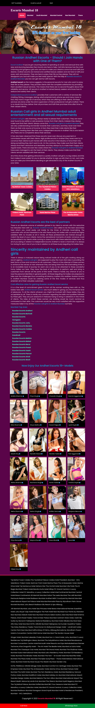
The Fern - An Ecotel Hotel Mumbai (59, 655)
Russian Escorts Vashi (21, 350)
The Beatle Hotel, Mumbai (58, 646)
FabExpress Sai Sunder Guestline (62, 624)
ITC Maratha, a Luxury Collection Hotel (39, 592)
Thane (80, 15)
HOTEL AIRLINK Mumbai (39, 624)
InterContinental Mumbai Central (68, 592)
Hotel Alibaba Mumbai (68, 621)
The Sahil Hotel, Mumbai (27, 672)
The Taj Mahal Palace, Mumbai (23, 684)
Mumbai (30, 15)
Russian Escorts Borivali (22, 314)
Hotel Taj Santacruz (23, 586)
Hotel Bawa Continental (20, 595)
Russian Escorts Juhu (21, 323)
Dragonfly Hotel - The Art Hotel (35, 646)
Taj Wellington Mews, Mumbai (32, 640)
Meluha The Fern (43, 678)
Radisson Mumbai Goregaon (29, 690)
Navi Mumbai (70, 15)
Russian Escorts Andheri (22, 310)
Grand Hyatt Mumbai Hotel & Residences (58, 690)
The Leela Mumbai (59, 595)
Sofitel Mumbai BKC (44, 684)
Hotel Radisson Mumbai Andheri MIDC (41, 598)
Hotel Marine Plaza (50, 583)
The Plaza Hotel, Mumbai (28, 659)
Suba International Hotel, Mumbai (31, 652)
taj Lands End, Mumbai (36, 681)
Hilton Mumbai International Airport (65, 678)
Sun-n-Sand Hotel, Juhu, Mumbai (62, 637)
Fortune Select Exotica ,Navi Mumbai (58, 615)
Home (22, 15)
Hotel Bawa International (57, 608)
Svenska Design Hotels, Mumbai (23, 678)
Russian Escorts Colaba (22, 329)
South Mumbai (41, 15)
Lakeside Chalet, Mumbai (39, 637)
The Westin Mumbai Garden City (53, 662)
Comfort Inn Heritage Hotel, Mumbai (63, 666)
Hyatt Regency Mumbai (72, 681)
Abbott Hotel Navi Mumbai (32, 615)
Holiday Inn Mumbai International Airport (65, 675)
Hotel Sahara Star (38, 586)
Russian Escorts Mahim (22, 338)
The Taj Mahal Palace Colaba (42, 580)
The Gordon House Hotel (64, 633)
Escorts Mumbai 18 (46, 698)
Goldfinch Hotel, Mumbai (39, 675)
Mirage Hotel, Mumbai (40, 666)
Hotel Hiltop (49, 589)
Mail (51, 3)
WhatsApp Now (71, 706)
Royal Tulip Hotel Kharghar (30, 612)
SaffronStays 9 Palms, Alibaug (44, 630)
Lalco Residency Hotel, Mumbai (58, 652)
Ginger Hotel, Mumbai (19, 637)
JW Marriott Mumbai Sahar (41, 595)
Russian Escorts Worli (21, 360)
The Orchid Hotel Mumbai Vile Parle (60, 586)
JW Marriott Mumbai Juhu (21, 608)
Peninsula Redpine (18, 598)
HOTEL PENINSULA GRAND (20, 666)
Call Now (23, 706)
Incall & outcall (35, 3)
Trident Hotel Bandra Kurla (33, 589)
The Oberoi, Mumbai (54, 681)
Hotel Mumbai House (31, 662)
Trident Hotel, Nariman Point (31, 583)
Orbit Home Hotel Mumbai (43, 633)
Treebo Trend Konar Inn (37, 627)
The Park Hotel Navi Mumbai (53, 612)
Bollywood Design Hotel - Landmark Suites (64, 627)
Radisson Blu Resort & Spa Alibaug (48, 604)
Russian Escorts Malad (21, 341)
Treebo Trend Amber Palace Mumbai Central (45, 618)
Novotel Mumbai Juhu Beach (22, 604)
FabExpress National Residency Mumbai (42, 621)
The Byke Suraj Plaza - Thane (49, 659)
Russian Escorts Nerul (21, 344)
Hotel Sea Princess (39, 608)
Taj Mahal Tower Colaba (20, 580)
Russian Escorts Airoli (21, 356)
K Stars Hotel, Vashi (71, 618)
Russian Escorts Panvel (21, 353)
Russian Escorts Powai (21, 347)
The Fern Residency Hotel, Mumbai (51, 672)
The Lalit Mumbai (74, 595)
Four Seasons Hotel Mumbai (63, 684)
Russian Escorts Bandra (22, 326)
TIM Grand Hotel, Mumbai (56, 649)
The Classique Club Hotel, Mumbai (32, 649)
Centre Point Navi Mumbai (21, 630)
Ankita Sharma (16, 396)
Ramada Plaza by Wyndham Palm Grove (64, 601)
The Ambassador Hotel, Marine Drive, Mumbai (48, 669)
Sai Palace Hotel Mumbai (37, 601)
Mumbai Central (56, 15)
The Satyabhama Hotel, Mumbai (58, 640)
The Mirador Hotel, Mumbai (34, 655)
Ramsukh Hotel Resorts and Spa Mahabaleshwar (58, 643)
